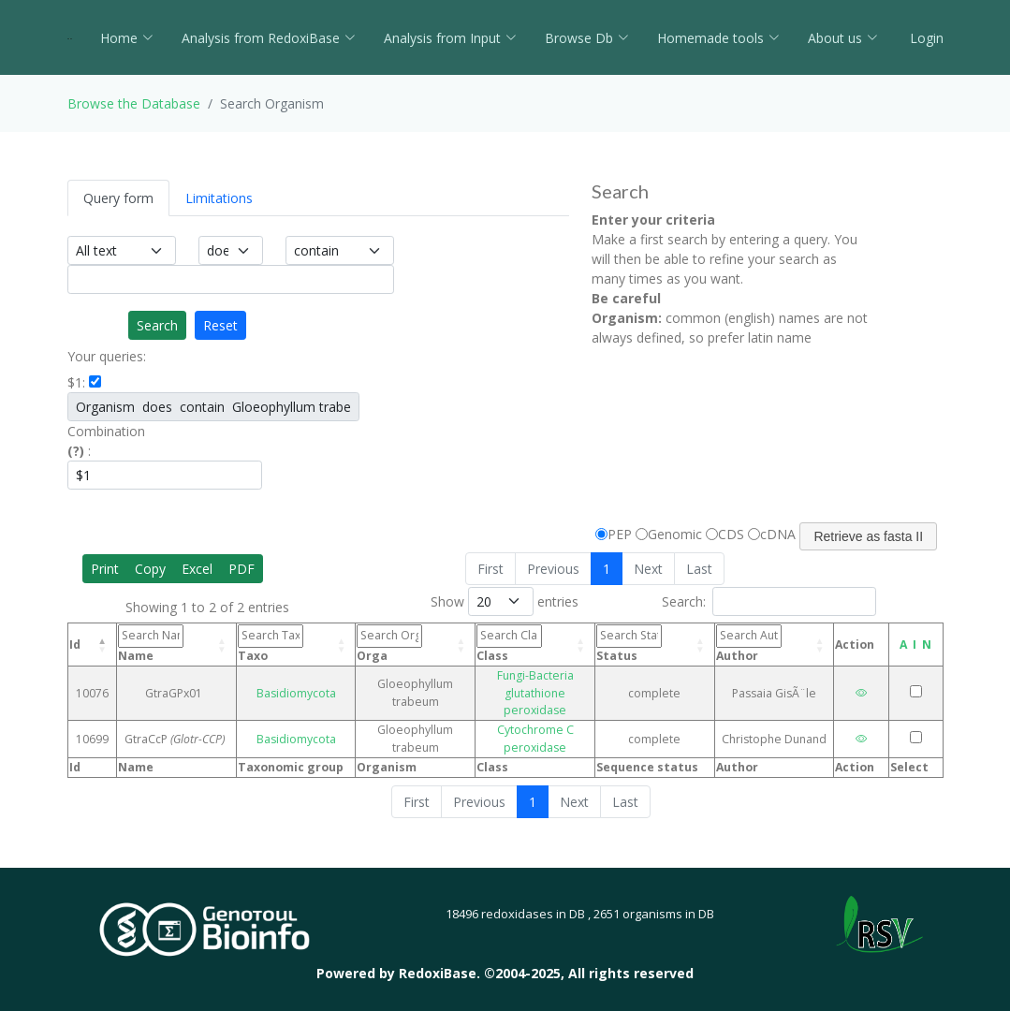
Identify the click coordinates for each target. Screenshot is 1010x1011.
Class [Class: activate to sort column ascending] (515, 645)
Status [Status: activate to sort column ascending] (641, 643)
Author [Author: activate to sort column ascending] (751, 643)
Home (127, 38)
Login (925, 38)
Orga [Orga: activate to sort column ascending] (389, 643)
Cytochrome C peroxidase (535, 721)
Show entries (504, 601)
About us (843, 38)
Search (157, 325)
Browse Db (587, 38)
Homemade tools (718, 38)
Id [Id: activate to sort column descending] (75, 644)
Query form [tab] (118, 198)
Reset (220, 325)
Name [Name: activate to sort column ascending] (174, 643)
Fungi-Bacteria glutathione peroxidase (535, 683)
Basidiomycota (302, 684)
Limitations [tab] (219, 198)
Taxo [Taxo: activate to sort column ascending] (282, 643)
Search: (769, 601)
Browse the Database (133, 103)
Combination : (106, 441)
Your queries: (106, 356)
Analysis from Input (450, 38)
